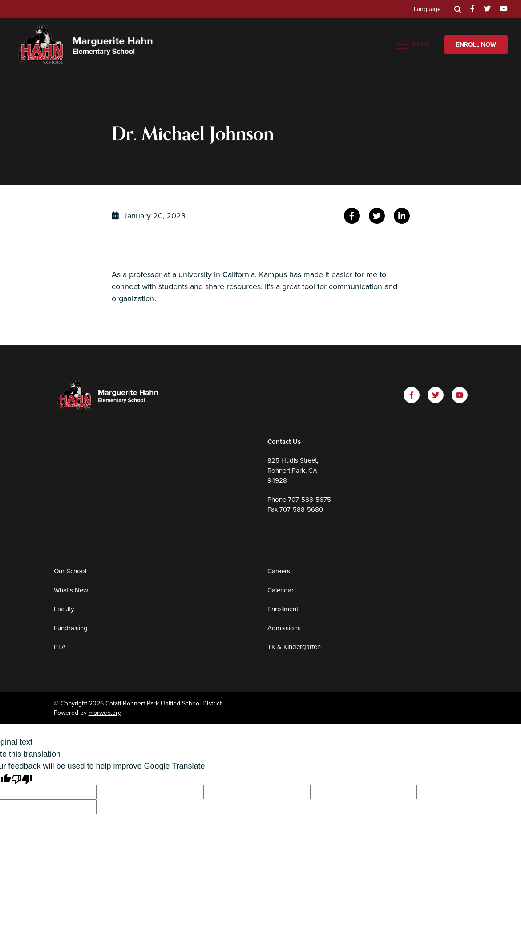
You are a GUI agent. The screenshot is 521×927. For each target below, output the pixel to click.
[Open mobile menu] (413, 44)
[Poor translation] (21, 779)
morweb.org (105, 712)
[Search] (457, 9)
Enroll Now (476, 44)
